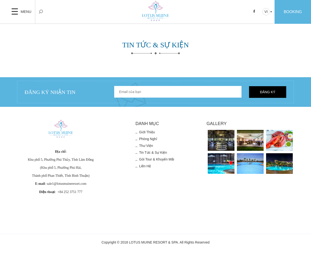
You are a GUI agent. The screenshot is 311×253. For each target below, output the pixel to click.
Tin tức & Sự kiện (153, 152)
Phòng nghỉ (148, 139)
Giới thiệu (147, 132)
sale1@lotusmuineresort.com (66, 184)
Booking (293, 12)
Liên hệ (145, 166)
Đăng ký (267, 92)
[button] (267, 12)
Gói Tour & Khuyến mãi (156, 159)
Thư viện (146, 146)
